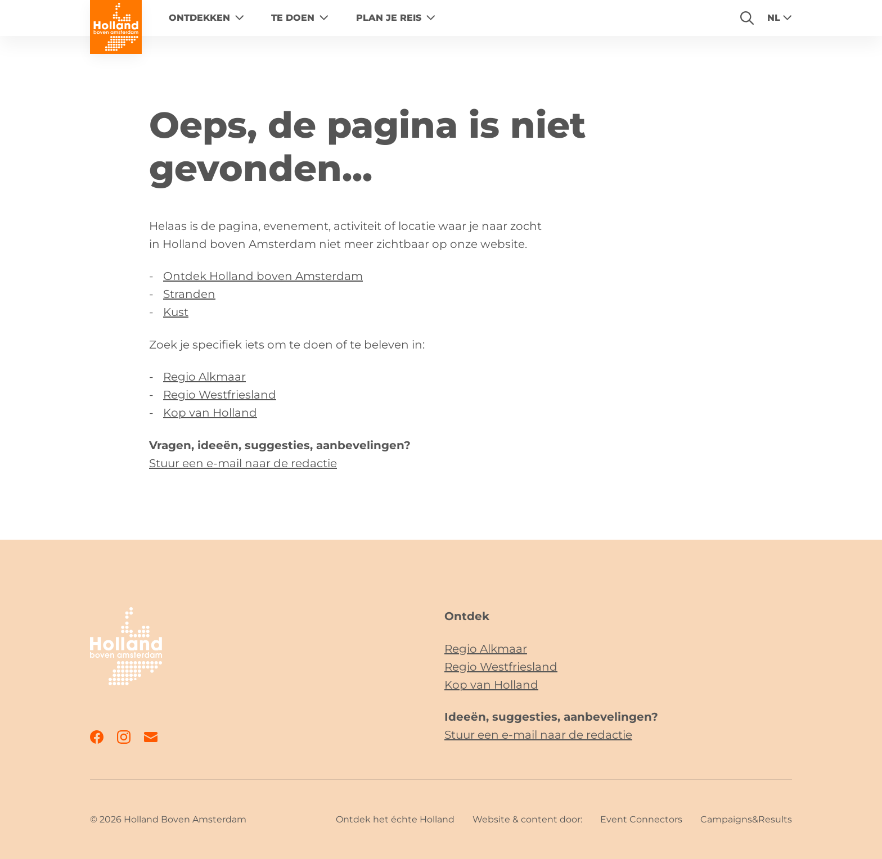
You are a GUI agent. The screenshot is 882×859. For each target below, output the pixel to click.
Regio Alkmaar (204, 376)
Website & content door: (527, 819)
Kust (175, 312)
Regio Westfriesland (219, 394)
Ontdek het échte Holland (395, 819)
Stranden (189, 294)
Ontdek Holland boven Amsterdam (263, 276)
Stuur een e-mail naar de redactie (243, 463)
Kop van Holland (210, 412)
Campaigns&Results (746, 819)
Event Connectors (641, 819)
